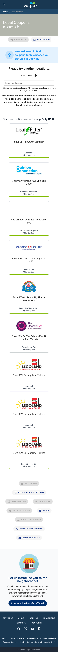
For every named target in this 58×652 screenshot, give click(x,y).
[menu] (4, 5)
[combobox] (29, 83)
